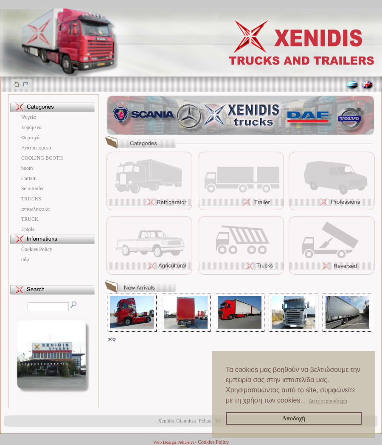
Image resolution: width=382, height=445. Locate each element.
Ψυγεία (28, 117)
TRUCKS (31, 199)
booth (27, 168)
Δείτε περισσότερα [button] (328, 401)
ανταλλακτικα (35, 209)
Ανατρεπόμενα (36, 148)
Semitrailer (32, 189)
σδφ (25, 259)
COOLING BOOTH (42, 158)
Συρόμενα (31, 127)
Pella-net (185, 442)
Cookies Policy (36, 249)
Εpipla (27, 229)
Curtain (29, 178)
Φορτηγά (30, 138)
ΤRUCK (30, 219)
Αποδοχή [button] (294, 418)
